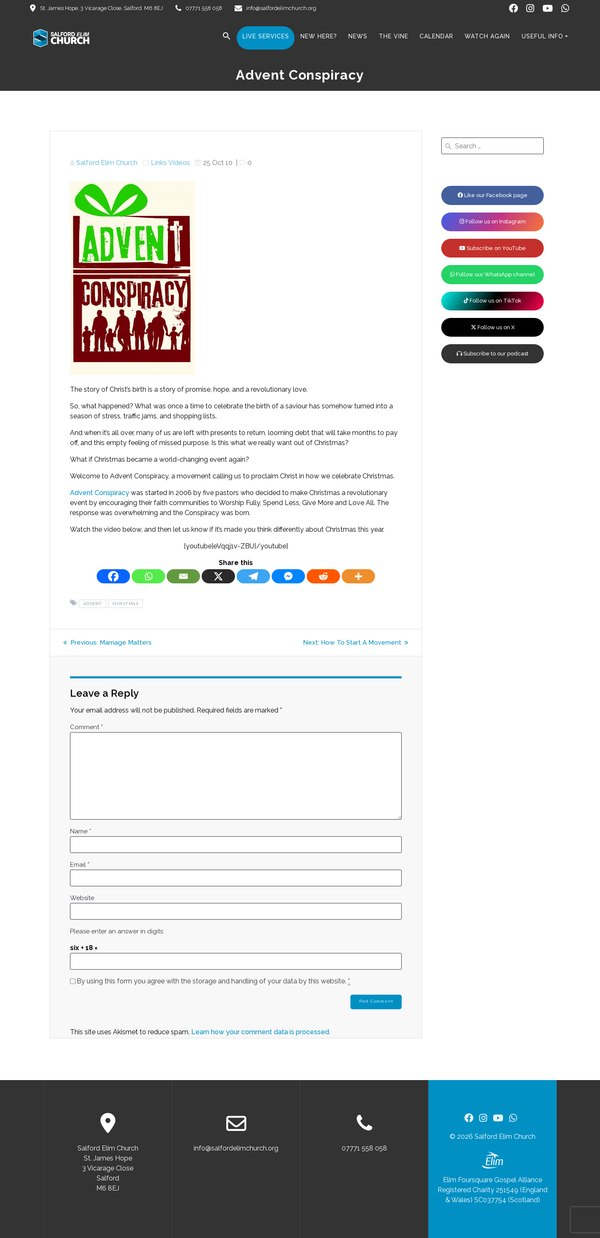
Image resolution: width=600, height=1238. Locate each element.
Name (80, 831)
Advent (92, 603)
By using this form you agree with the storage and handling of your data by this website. (213, 981)
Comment (86, 727)
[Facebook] (113, 576)
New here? (318, 36)
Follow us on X (493, 327)
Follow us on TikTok (492, 301)
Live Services (265, 36)
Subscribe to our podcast (492, 353)
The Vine (393, 36)
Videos (179, 163)
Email (80, 864)
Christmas (125, 603)
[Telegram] (253, 576)
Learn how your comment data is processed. (260, 1033)
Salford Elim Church (107, 163)
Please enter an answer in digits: (117, 931)
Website (82, 898)
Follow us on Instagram (493, 221)
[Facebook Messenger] (288, 576)
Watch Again (487, 36)
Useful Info (542, 36)
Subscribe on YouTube (492, 248)
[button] (226, 38)
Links (159, 163)
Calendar (436, 36)
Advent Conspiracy (99, 493)
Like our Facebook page (493, 195)
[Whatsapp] (148, 576)
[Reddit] (323, 576)
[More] (358, 576)
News (358, 36)
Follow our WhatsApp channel (492, 274)
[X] (218, 576)
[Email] (183, 576)
